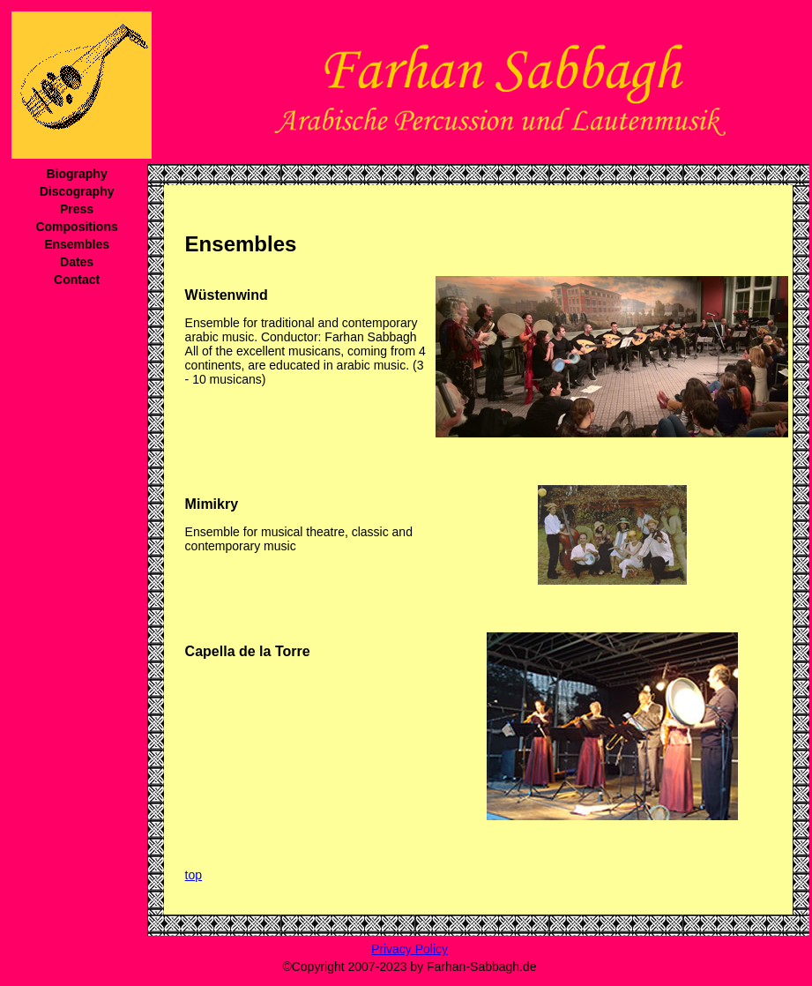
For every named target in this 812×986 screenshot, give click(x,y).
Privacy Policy (409, 949)
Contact (77, 280)
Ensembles (76, 244)
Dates (76, 262)
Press (76, 209)
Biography (76, 174)
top (193, 875)
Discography (77, 191)
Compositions (76, 227)
